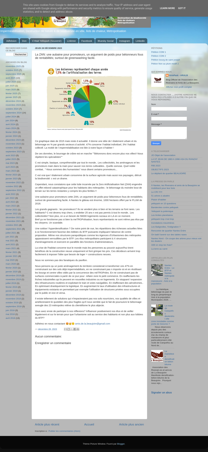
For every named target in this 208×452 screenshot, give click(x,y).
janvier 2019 (12, 291)
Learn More (167, 8)
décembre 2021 (13, 217)
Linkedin (140, 40)
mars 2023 (11, 171)
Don (24, 40)
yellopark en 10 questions (163, 203)
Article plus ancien (131, 424)
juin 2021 (10, 236)
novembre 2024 (13, 105)
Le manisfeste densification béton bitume (169, 358)
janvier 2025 (12, 97)
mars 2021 (11, 248)
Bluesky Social (106, 40)
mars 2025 (11, 89)
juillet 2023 (11, 159)
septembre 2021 (14, 229)
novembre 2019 (13, 279)
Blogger (121, 444)
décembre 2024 (13, 101)
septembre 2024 (14, 113)
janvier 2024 (12, 136)
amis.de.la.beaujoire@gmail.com (92, 323)
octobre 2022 (12, 186)
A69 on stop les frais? (161, 245)
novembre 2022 (13, 182)
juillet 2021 (11, 233)
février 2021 (11, 252)
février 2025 (11, 93)
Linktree (71, 40)
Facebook (86, 40)
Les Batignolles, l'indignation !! (166, 227)
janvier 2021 (12, 256)
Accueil (89, 424)
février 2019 (11, 287)
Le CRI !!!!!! (156, 192)
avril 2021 (10, 244)
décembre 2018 (13, 295)
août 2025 (10, 78)
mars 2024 (11, 128)
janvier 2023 (12, 178)
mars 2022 (11, 206)
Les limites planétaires (162, 215)
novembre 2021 (13, 221)
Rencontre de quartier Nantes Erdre (168, 230)
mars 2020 (11, 264)
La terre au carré (159, 249)
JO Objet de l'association (163, 155)
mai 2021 (10, 240)
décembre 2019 (13, 275)
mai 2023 (10, 163)
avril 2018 (10, 318)
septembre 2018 (14, 306)
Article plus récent (47, 424)
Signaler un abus (161, 392)
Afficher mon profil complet (179, 87)
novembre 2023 (13, 144)
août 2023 (10, 155)
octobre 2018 (12, 302)
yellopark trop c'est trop (162, 219)
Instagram (124, 40)
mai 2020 (10, 260)
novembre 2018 (13, 298)
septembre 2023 (14, 151)
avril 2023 (10, 167)
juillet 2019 (11, 283)
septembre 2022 (14, 190)
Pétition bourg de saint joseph (165, 60)
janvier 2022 (12, 213)
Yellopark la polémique (162, 211)
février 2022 (11, 209)
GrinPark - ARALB (178, 75)
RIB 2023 (155, 165)
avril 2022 (10, 202)
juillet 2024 (11, 116)
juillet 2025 (11, 82)
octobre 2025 (12, 70)
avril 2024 (10, 124)
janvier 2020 (12, 271)
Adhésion (11, 40)
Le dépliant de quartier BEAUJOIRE (168, 173)
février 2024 (11, 132)
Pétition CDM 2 (158, 56)
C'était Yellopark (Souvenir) (46, 40)
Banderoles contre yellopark (164, 207)
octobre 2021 (12, 225)
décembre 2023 (13, 140)
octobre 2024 (12, 109)
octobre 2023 (12, 147)
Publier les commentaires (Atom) (64, 431)
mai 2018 (10, 314)
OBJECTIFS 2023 (160, 169)
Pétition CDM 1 (158, 52)
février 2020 (11, 268)
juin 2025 (10, 85)
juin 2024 (10, 120)
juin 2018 (10, 310)
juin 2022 (10, 198)
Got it (182, 8)
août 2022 (10, 194)
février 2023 (11, 174)
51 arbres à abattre (160, 196)
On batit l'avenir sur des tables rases (169, 234)
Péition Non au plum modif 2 (165, 63)
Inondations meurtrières (162, 223)
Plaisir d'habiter (158, 199)
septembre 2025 (14, 74)
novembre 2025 (13, 66)
